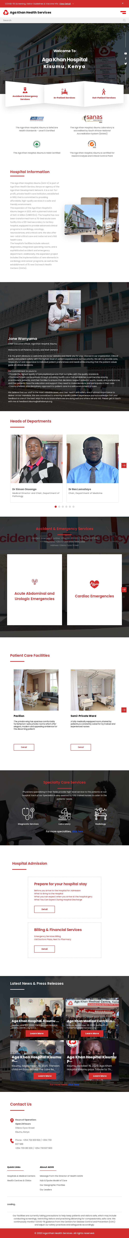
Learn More (37, 1033)
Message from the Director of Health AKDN (61, 1175)
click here (77, 831)
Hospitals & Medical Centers (21, 1175)
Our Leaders (46, 1189)
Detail (24, 747)
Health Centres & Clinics (19, 1180)
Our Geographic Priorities (52, 1185)
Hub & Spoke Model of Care (53, 1180)
